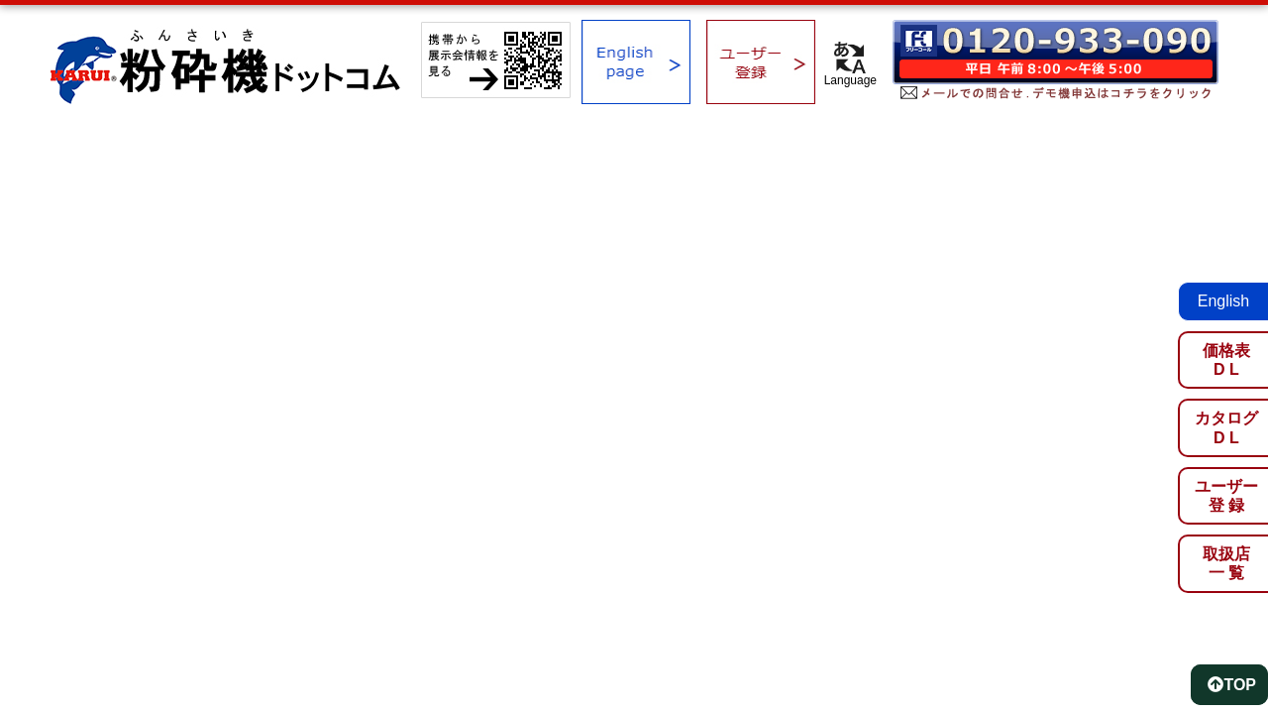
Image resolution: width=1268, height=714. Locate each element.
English (1223, 301)
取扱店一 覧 (1226, 563)
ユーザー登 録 (1226, 496)
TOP (1232, 684)
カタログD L (1226, 427)
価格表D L (1226, 360)
